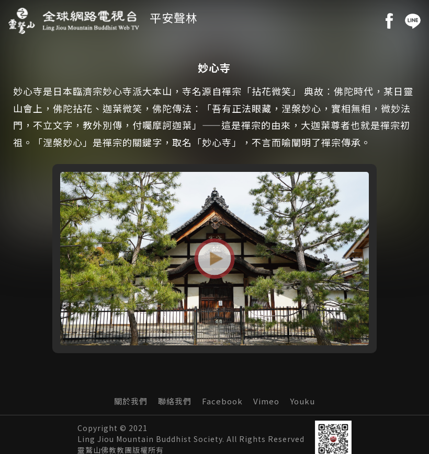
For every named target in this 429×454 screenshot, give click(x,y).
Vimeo (266, 402)
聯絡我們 (174, 402)
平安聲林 (174, 17)
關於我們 (131, 402)
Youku (302, 402)
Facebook (222, 402)
